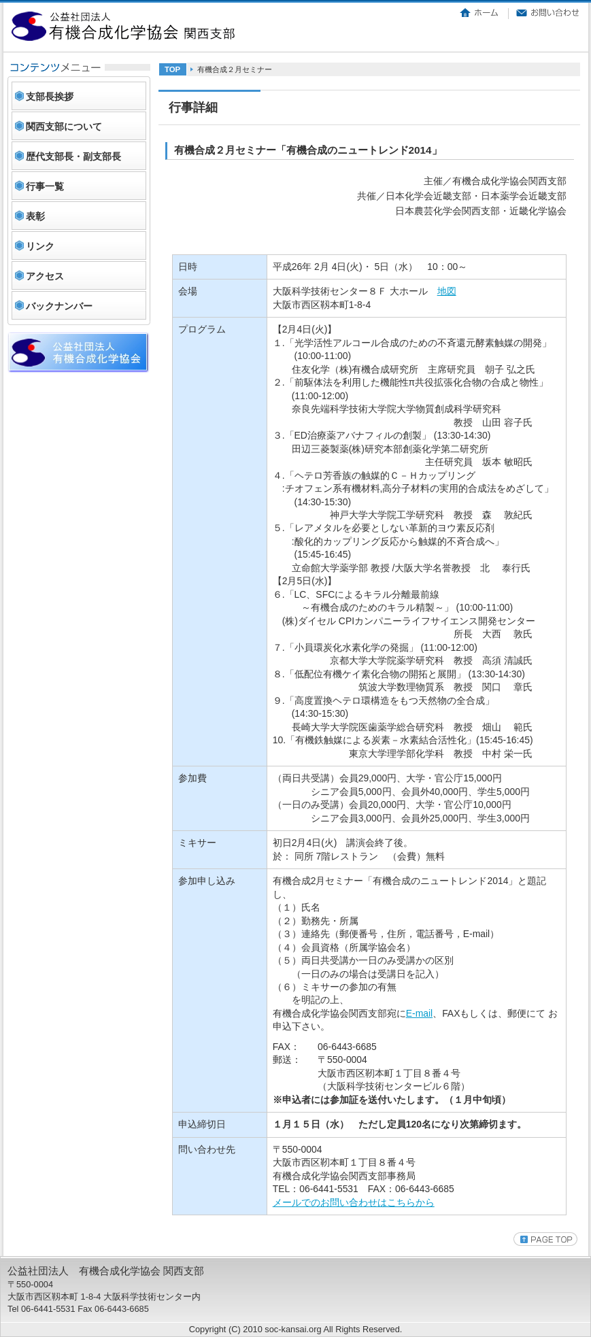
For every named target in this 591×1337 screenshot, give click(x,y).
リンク (40, 246)
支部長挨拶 (49, 96)
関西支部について (64, 126)
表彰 (35, 216)
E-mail (419, 1013)
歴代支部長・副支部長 (73, 156)
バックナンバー (59, 306)
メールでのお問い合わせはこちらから (354, 1202)
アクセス (45, 276)
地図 (446, 291)
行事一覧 (45, 186)
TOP (172, 69)
